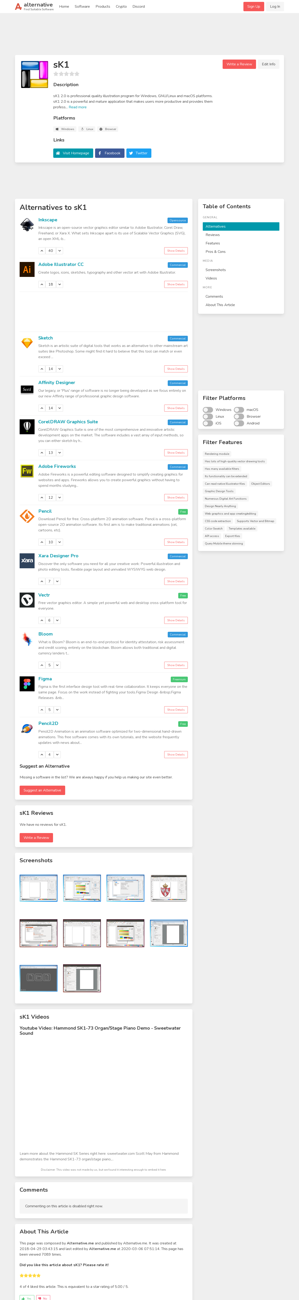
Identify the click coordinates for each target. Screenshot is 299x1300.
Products (103, 6)
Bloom (45, 634)
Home (64, 6)
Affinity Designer (56, 382)
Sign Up (253, 6)
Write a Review (239, 64)
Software (82, 6)
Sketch (45, 338)
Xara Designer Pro (58, 556)
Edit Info (268, 64)
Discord (138, 6)
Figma (45, 679)
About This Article (220, 304)
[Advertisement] (149, 36)
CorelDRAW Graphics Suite (68, 422)
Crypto (121, 6)
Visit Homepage (76, 153)
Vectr (44, 595)
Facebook (113, 153)
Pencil (45, 511)
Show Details (176, 251)
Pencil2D (48, 723)
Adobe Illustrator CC (61, 264)
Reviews (213, 234)
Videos (211, 278)
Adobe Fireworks (57, 466)
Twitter (141, 153)
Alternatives (216, 226)
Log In (275, 6)
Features (213, 243)
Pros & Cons (216, 251)
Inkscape (47, 220)
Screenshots (216, 269)
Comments (214, 296)
